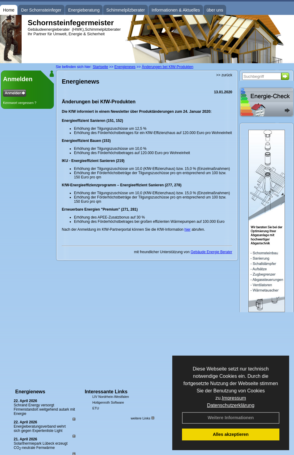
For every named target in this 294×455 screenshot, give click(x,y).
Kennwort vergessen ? (19, 103)
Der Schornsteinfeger (41, 10)
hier (187, 229)
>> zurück (224, 75)
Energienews (30, 391)
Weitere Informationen (231, 417)
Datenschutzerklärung (230, 405)
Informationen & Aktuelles (176, 10)
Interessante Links (106, 391)
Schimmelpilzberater (125, 10)
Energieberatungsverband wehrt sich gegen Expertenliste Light (40, 428)
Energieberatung (84, 10)
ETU (95, 408)
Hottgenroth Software (108, 402)
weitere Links (142, 418)
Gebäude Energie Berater (211, 252)
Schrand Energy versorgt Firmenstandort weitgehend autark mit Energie (44, 409)
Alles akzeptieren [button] (231, 434)
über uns (215, 10)
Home (8, 10)
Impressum (234, 398)
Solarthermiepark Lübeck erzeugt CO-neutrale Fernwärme (41, 445)
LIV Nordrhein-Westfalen (110, 396)
